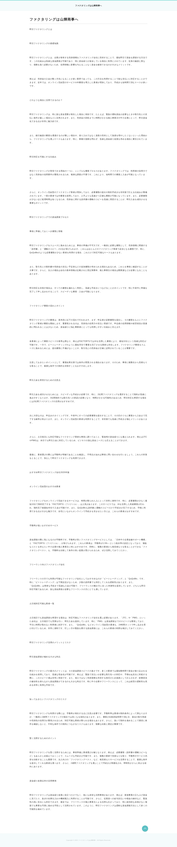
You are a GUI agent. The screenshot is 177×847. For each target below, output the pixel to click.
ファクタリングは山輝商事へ (88, 6)
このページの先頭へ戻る (145, 828)
